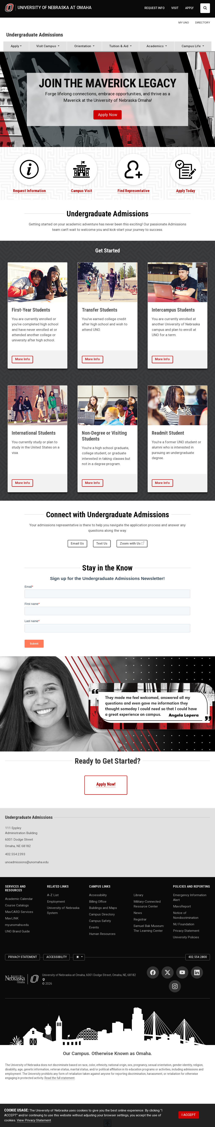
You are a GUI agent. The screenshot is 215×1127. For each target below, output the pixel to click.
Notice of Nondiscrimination (185, 915)
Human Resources (102, 934)
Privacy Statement (186, 931)
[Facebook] (153, 972)
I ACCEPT (189, 1115)
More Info (22, 359)
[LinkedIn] (197, 972)
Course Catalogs (17, 905)
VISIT (174, 8)
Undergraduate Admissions (34, 35)
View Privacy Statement (34, 1120)
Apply (15, 46)
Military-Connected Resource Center (147, 904)
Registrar (140, 919)
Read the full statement (60, 1078)
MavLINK (11, 918)
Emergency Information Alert (189, 897)
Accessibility (98, 895)
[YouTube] (182, 972)
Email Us (77, 543)
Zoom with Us (130, 543)
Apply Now (107, 114)
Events (94, 927)
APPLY (189, 8)
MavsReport (182, 906)
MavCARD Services (19, 912)
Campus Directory (102, 914)
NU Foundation (183, 924)
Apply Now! (105, 784)
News (138, 913)
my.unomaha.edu (17, 925)
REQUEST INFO (154, 8)
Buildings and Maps (103, 908)
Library (138, 895)
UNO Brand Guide (17, 931)
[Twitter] (167, 972)
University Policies (186, 937)
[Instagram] (175, 986)
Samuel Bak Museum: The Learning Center (149, 928)
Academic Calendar (19, 899)
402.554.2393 (15, 854)
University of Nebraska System (63, 910)
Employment (56, 901)
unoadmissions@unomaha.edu (23, 862)
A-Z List (53, 895)
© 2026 (47, 983)
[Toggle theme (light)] (79, 957)
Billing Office (97, 901)
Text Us (101, 543)
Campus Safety (100, 921)
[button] (48, 47)
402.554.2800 (197, 957)
